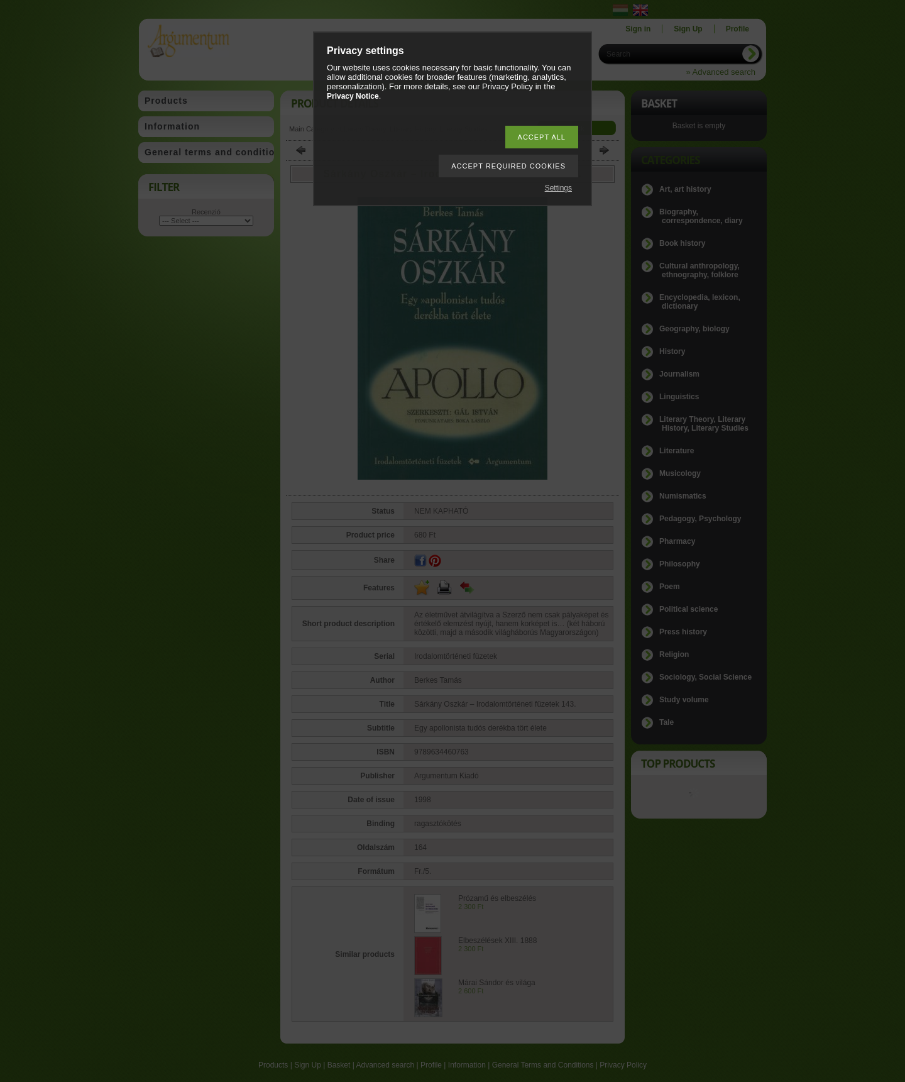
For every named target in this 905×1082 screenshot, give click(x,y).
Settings (558, 188)
